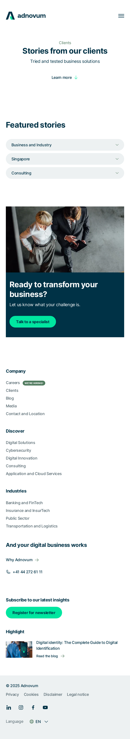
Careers (25, 383)
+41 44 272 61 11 (28, 571)
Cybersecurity (18, 450)
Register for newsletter (34, 612)
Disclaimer (53, 694)
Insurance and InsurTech (28, 510)
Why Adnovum (19, 559)
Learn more (62, 77)
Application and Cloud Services (34, 473)
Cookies (31, 694)
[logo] (26, 16)
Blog (10, 398)
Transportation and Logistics (32, 526)
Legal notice (78, 694)
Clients (12, 390)
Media (11, 405)
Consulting (16, 465)
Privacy (12, 694)
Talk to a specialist (32, 321)
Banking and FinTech (24, 502)
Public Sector (17, 518)
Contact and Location (25, 413)
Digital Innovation (21, 458)
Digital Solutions (20, 442)
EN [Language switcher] (38, 721)
